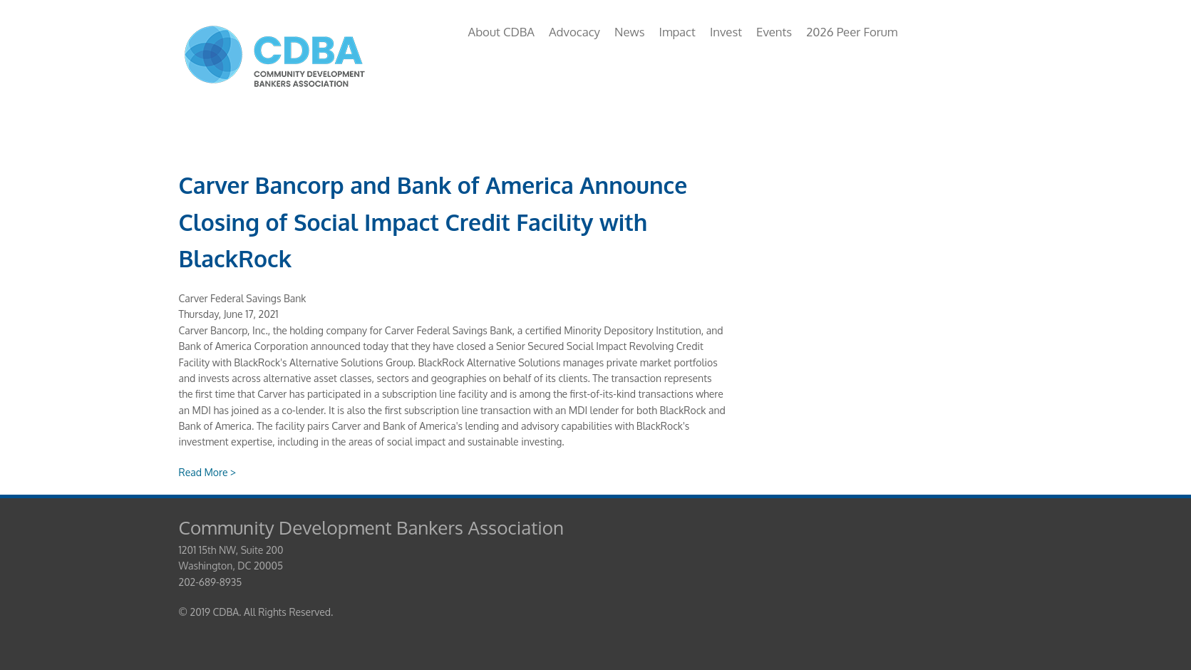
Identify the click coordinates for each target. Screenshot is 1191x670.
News (629, 31)
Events (774, 31)
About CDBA (501, 31)
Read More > (208, 472)
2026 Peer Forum (851, 31)
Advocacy (574, 31)
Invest (726, 31)
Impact (677, 31)
